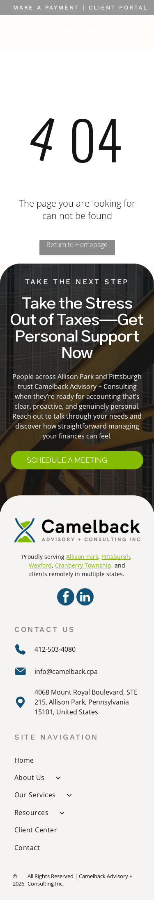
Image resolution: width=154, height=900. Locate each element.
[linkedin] (85, 598)
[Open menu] (138, 32)
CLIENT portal (118, 7)
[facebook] (65, 598)
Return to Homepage (77, 244)
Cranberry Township (83, 565)
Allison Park (82, 557)
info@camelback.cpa (66, 671)
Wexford (40, 565)
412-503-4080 (55, 649)
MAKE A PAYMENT (46, 7)
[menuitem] (77, 759)
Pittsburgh (115, 557)
